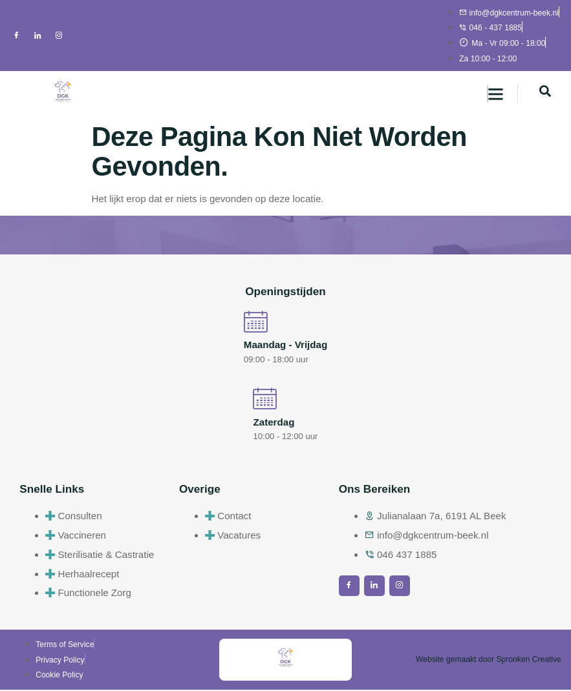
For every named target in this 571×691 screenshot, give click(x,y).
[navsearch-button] (545, 94)
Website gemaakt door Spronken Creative (488, 661)
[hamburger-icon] (487, 94)
